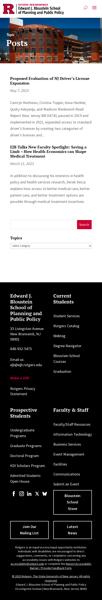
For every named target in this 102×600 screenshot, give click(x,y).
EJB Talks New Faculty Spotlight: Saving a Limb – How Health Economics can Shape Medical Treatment (48, 151)
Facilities (60, 464)
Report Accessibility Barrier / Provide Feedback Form (61, 566)
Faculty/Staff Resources (72, 424)
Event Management (68, 454)
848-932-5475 (21, 348)
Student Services (66, 315)
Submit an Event (66, 484)
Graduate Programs (26, 445)
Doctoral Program (24, 455)
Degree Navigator (67, 345)
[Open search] (85, 8)
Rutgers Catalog (66, 325)
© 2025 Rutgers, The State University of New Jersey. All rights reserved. (51, 578)
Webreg (59, 335)
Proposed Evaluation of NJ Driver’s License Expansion (50, 81)
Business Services (67, 444)
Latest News (72, 530)
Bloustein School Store (72, 502)
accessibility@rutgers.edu (27, 564)
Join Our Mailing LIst (29, 530)
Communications (66, 474)
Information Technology (72, 434)
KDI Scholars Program (27, 465)
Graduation (62, 371)
